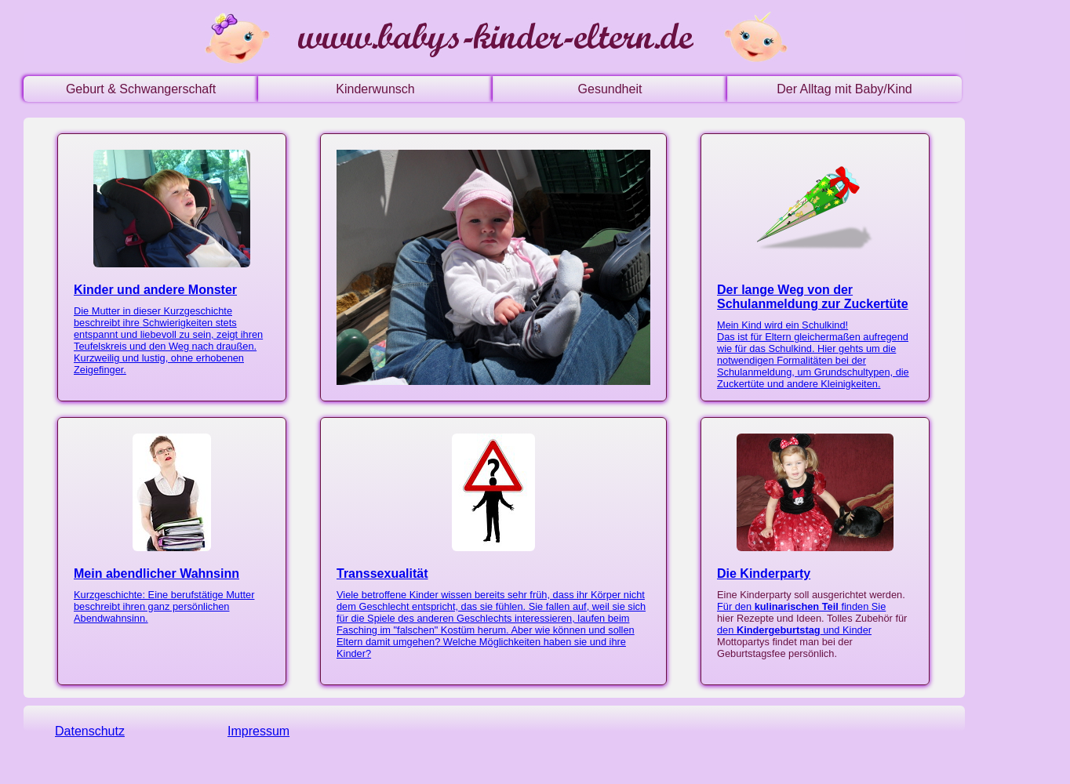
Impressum (258, 731)
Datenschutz (90, 731)
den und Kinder (794, 630)
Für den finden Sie (801, 606)
